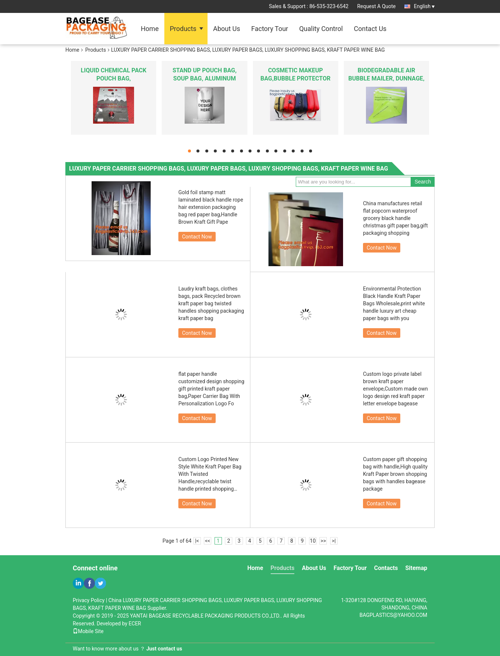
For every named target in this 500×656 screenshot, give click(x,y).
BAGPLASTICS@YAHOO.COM (393, 615)
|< (197, 541)
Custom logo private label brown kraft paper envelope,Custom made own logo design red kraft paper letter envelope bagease (395, 388)
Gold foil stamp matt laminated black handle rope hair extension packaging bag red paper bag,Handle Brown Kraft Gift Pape (210, 207)
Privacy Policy (89, 600)
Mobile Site (88, 631)
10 (313, 541)
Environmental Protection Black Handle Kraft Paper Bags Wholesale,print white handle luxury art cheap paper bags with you (394, 303)
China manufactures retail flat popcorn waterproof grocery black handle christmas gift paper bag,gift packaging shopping (395, 218)
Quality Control (321, 28)
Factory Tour (269, 28)
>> (323, 541)
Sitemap (416, 567)
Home (149, 28)
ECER (135, 623)
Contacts (386, 567)
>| (334, 541)
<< (207, 541)
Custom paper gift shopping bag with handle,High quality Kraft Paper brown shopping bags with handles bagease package (395, 474)
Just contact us (164, 649)
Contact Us (370, 28)
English (424, 6)
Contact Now (197, 237)
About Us (226, 28)
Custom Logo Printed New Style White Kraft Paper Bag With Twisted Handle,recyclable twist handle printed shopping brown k (210, 474)
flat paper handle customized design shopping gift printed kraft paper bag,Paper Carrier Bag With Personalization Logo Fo (211, 388)
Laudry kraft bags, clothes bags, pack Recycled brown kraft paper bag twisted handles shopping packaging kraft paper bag (211, 303)
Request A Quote (376, 6)
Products (183, 28)
